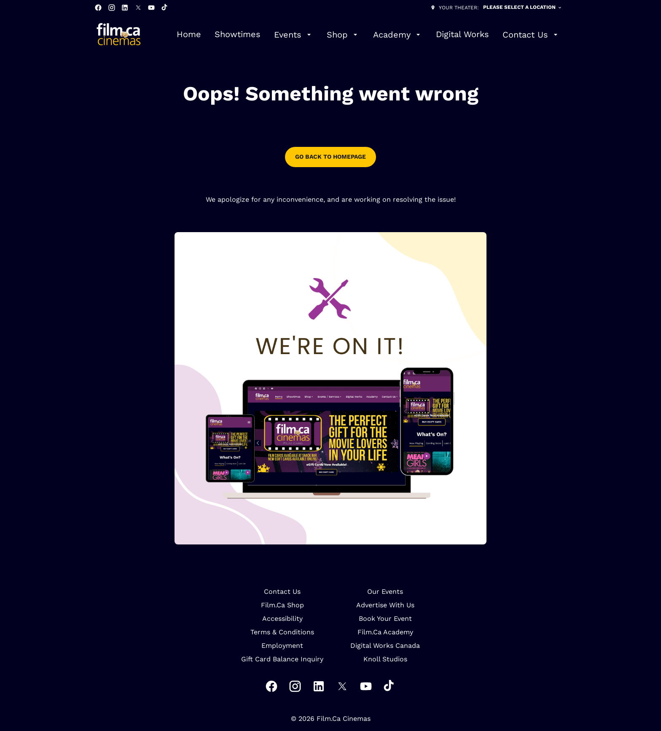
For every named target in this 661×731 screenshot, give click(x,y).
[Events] (293, 34)
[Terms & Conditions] (282, 632)
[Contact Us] (531, 34)
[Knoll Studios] (385, 659)
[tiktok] (165, 7)
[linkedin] (125, 7)
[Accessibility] (282, 618)
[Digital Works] (462, 34)
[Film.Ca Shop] (282, 605)
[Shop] (343, 34)
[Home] (189, 34)
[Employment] (282, 645)
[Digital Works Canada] (385, 645)
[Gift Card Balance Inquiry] (282, 659)
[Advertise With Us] (385, 605)
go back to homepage (330, 156)
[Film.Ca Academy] (385, 632)
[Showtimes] (238, 34)
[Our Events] (385, 591)
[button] (330, 388)
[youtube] (151, 7)
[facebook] (98, 7)
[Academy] (397, 34)
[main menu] (368, 34)
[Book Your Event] (385, 618)
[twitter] (138, 7)
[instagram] (112, 7)
